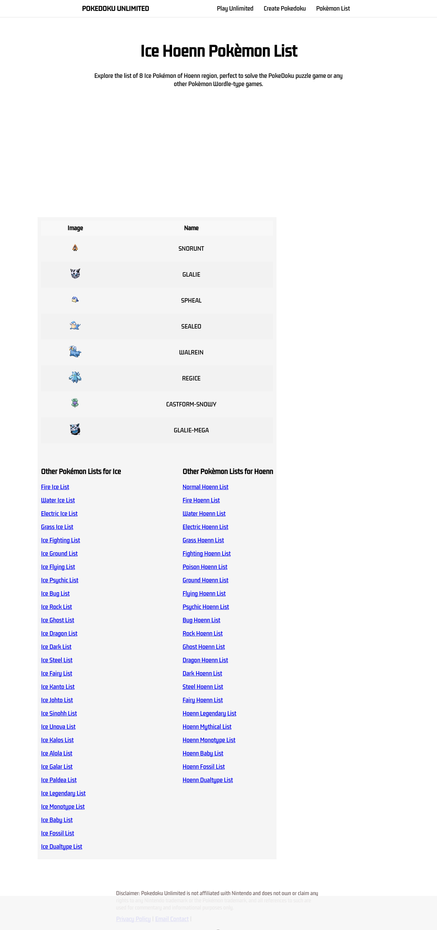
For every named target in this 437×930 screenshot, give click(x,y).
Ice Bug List (55, 593)
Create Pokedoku (285, 8)
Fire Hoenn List (201, 500)
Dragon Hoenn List (205, 660)
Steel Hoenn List (203, 687)
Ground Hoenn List (205, 580)
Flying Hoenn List (204, 593)
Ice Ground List (59, 554)
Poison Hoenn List (205, 567)
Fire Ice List (55, 487)
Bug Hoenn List (202, 620)
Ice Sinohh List (59, 713)
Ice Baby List (57, 820)
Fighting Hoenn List (207, 554)
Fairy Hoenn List (203, 700)
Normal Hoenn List (205, 487)
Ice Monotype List (63, 807)
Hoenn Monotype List (209, 740)
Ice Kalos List (57, 740)
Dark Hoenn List (202, 673)
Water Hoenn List (204, 514)
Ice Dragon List (59, 633)
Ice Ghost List (57, 620)
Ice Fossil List (57, 833)
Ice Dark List (56, 647)
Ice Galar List (57, 767)
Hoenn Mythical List (207, 727)
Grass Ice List (57, 527)
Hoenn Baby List (203, 753)
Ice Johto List (57, 700)
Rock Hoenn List (203, 633)
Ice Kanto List (57, 687)
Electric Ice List (59, 514)
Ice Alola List (56, 753)
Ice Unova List (58, 727)
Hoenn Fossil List (204, 767)
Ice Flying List (58, 567)
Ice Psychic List (59, 580)
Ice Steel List (56, 660)
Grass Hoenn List (203, 540)
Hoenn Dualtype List (208, 780)
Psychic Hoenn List (206, 607)
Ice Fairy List (56, 673)
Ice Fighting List (60, 540)
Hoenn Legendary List (209, 713)
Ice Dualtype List (61, 847)
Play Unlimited (235, 8)
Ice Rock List (56, 607)
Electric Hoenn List (205, 527)
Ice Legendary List (63, 793)
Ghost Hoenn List (204, 647)
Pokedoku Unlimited (115, 8)
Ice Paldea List (58, 780)
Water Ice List (58, 500)
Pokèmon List (333, 8)
